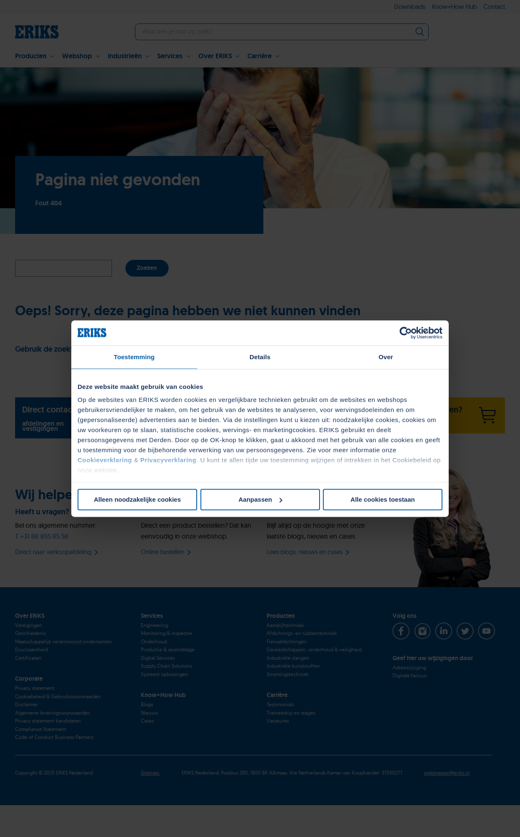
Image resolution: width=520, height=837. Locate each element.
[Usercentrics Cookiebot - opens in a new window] (405, 333)
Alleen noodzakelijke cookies (137, 499)
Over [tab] (386, 356)
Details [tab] (260, 356)
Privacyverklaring (168, 460)
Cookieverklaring (105, 460)
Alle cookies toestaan (383, 499)
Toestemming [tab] (134, 356)
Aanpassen (260, 499)
